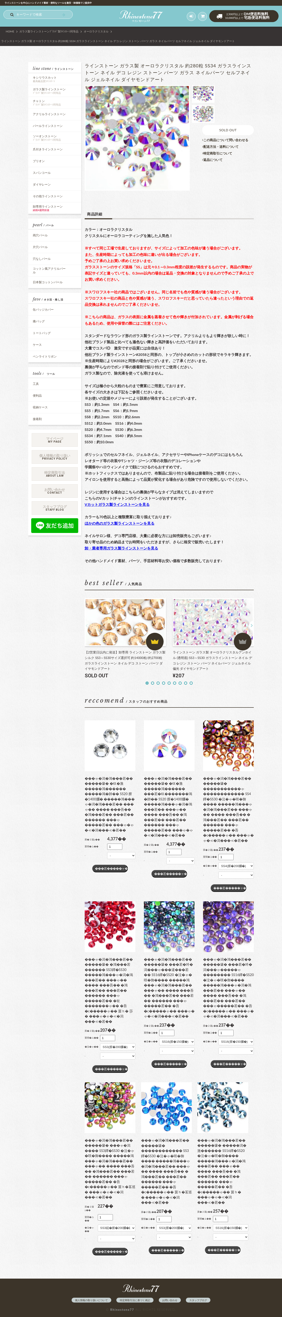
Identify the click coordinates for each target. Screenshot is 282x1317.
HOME (10, 31)
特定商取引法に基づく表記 (135, 1300)
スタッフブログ (198, 1300)
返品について (212, 160)
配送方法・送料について (220, 147)
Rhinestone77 (122, 1309)
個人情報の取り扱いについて (91, 1300)
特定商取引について (217, 153)
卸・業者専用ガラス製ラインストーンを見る (121, 548)
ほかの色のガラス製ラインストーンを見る (119, 523)
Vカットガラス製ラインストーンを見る (117, 504)
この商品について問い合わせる (225, 140)
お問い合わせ (169, 1300)
